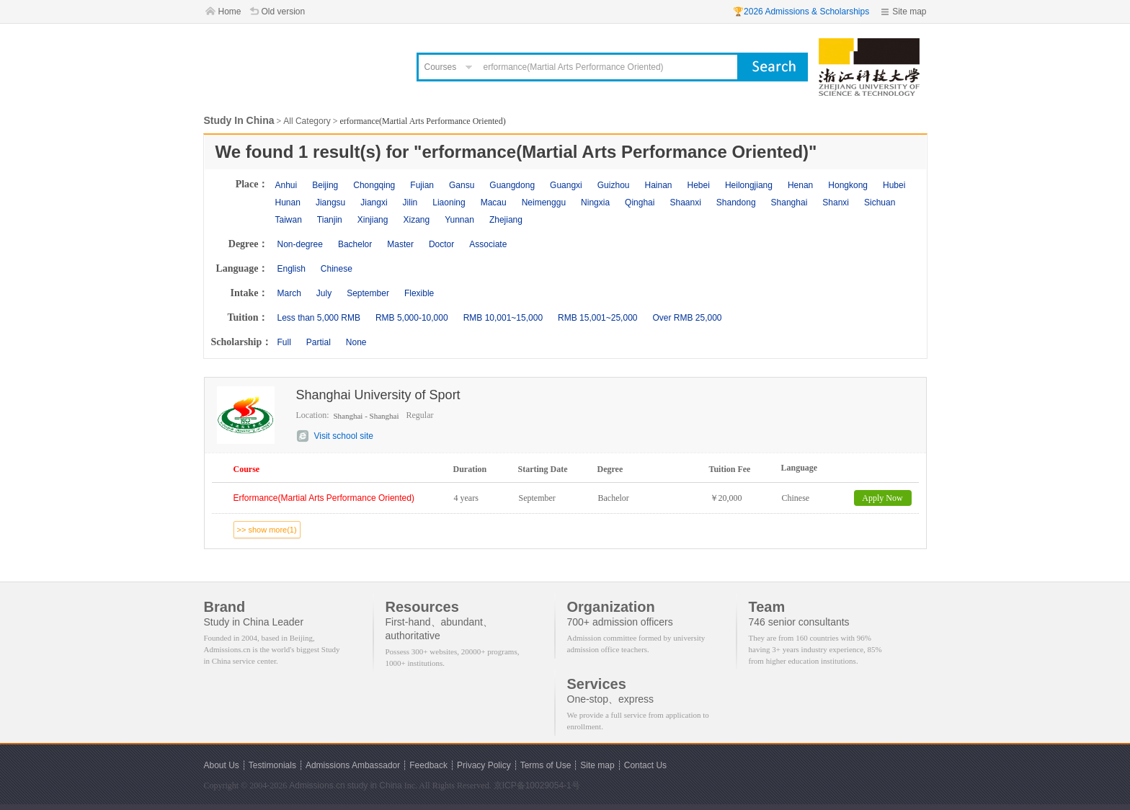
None (356, 342)
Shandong (736, 202)
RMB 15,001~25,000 (597, 318)
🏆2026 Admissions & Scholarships (801, 11)
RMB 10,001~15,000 (503, 318)
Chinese (336, 269)
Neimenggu (544, 202)
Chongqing (374, 185)
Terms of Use (545, 765)
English (291, 269)
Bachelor (355, 244)
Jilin (410, 202)
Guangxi (566, 185)
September (368, 293)
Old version (284, 11)
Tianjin (329, 220)
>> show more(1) (267, 529)
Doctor (441, 244)
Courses (440, 67)
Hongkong (848, 185)
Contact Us (645, 765)
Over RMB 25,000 (686, 318)
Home (229, 11)
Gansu (461, 185)
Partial (318, 342)
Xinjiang (372, 220)
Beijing (325, 185)
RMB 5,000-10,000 (411, 318)
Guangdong (512, 185)
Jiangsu (330, 202)
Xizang (416, 220)
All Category (306, 121)
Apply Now (882, 498)
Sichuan (879, 202)
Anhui (286, 185)
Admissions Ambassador (353, 765)
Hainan (658, 185)
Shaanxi (684, 202)
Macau (494, 202)
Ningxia (595, 202)
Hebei (699, 185)
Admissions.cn (316, 785)
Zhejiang (505, 220)
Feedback (428, 765)
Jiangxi (373, 202)
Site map (909, 11)
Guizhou (613, 185)
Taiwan (288, 220)
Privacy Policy (484, 765)
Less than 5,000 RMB (318, 318)
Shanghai (789, 202)
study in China (374, 785)
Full (284, 342)
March (289, 293)
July (324, 293)
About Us (221, 765)
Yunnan (459, 220)
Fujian (422, 185)
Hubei (894, 185)
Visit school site (343, 436)
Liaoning (448, 202)
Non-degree (300, 244)
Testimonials (272, 765)
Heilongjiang (749, 185)
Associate (488, 244)
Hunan (288, 202)
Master (400, 244)
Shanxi (835, 202)
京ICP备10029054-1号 (537, 785)
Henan (800, 185)
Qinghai (639, 202)
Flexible (419, 293)
